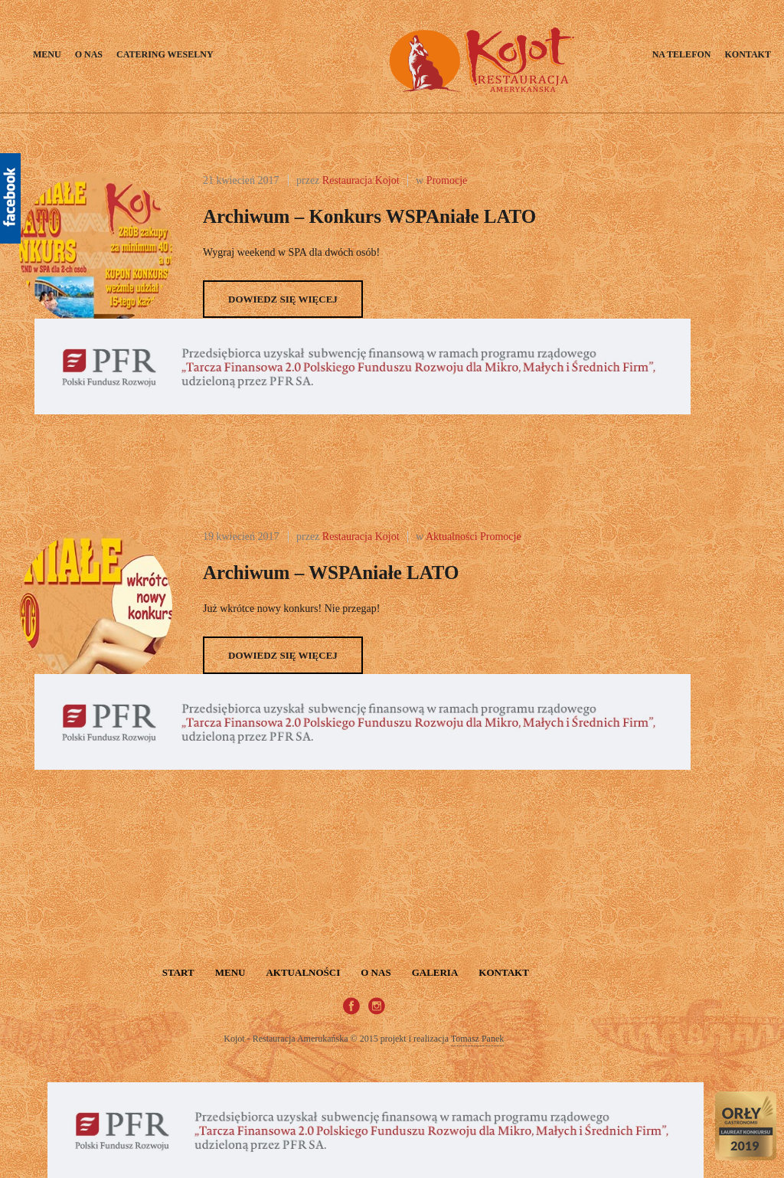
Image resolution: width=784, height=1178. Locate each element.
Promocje (447, 180)
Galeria (435, 972)
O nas (89, 54)
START (178, 972)
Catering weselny (165, 54)
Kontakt (747, 54)
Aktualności (452, 536)
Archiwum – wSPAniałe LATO (331, 572)
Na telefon (681, 54)
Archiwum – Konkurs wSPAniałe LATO (369, 216)
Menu (47, 54)
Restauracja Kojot (361, 180)
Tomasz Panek (477, 1038)
